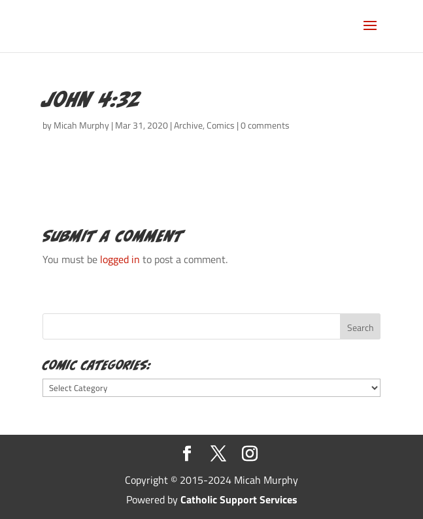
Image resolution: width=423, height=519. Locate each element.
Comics (221, 125)
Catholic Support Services (238, 499)
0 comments (265, 125)
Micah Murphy (81, 125)
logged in (120, 259)
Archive (188, 125)
